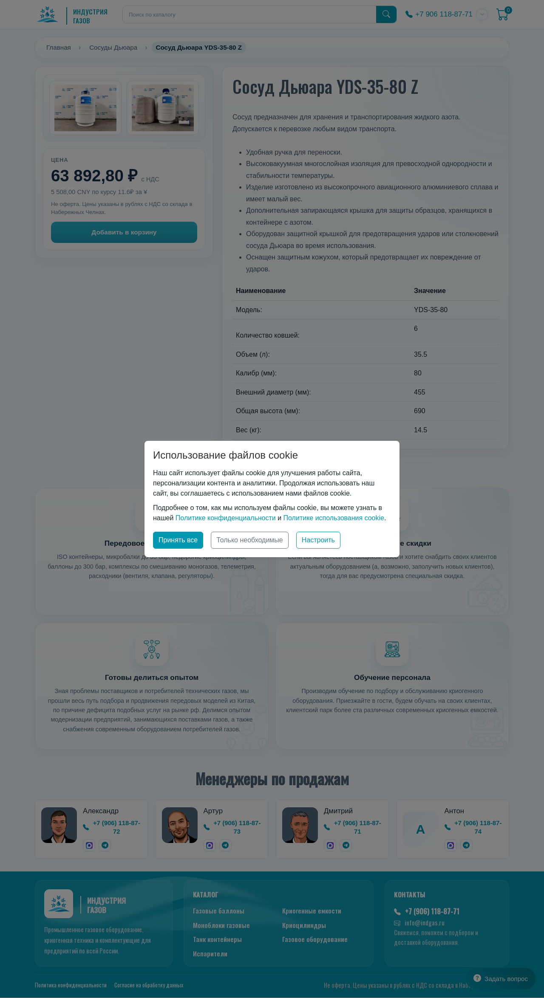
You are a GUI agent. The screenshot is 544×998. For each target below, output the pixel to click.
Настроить (318, 540)
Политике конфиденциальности (226, 518)
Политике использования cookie (333, 518)
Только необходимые (249, 540)
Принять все (178, 540)
